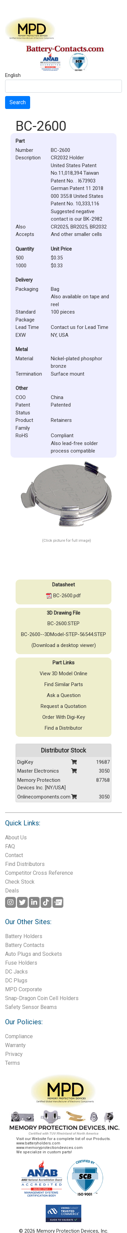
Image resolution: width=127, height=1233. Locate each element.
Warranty (15, 1045)
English (13, 75)
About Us (16, 837)
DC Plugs (16, 980)
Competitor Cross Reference (39, 873)
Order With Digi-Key (63, 717)
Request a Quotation (63, 706)
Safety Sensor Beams (31, 1007)
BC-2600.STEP (63, 623)
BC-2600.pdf (63, 595)
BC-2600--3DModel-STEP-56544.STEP (63, 634)
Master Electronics (38, 771)
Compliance (19, 1036)
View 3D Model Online (63, 673)
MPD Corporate (23, 989)
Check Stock (20, 882)
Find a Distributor (63, 728)
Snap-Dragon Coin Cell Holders (42, 998)
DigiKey (25, 762)
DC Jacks (16, 971)
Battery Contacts (24, 945)
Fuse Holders (21, 963)
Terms (12, 1063)
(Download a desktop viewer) (63, 645)
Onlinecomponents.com (43, 797)
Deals (12, 890)
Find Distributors (25, 864)
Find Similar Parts (63, 684)
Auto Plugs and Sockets (33, 954)
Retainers (61, 420)
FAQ (10, 846)
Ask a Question (64, 695)
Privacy (14, 1054)
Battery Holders (23, 936)
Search (17, 102)
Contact (14, 855)
